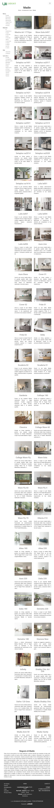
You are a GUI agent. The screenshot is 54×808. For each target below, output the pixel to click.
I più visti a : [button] (6, 56)
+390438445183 (45, 790)
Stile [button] (4, 50)
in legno (8, 42)
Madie (34, 10)
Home (19, 10)
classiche (8, 51)
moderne (8, 53)
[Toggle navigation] (50, 3)
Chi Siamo (6, 783)
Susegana (8, 71)
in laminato (8, 41)
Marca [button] (4, 13)
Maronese (8, 18)
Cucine (6, 785)
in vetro (7, 47)
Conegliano (8, 59)
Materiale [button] (5, 27)
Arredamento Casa (27, 10)
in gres (7, 32)
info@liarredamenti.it (44, 789)
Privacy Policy (8, 792)
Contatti (6, 791)
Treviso (7, 72)
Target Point (9, 22)
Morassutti (8, 20)
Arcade (7, 57)
